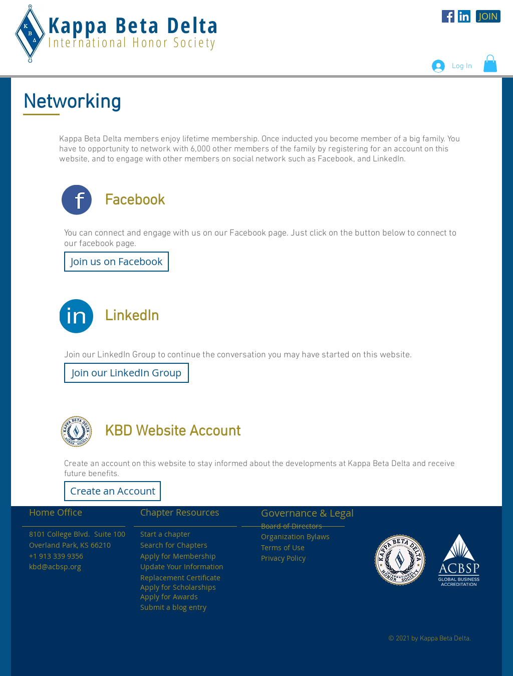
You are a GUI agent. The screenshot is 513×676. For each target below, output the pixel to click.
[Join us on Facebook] (116, 262)
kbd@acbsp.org (55, 566)
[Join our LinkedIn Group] (126, 373)
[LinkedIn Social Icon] (464, 16)
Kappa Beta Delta (133, 25)
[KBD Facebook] (448, 16)
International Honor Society (132, 42)
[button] (490, 63)
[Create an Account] (112, 491)
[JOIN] (488, 16)
